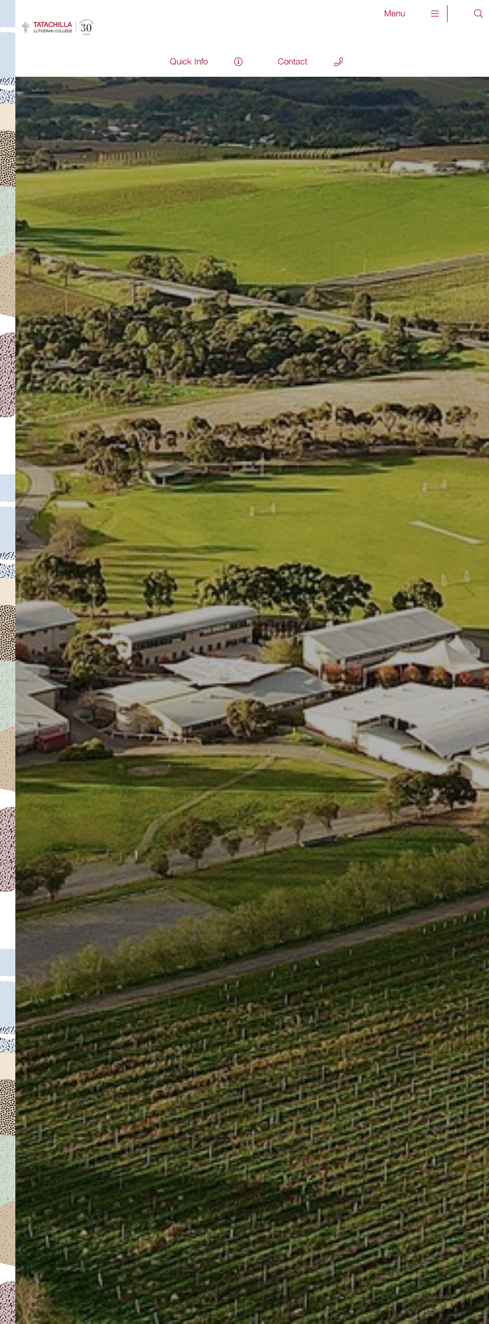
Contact (292, 61)
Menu (411, 13)
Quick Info (189, 61)
